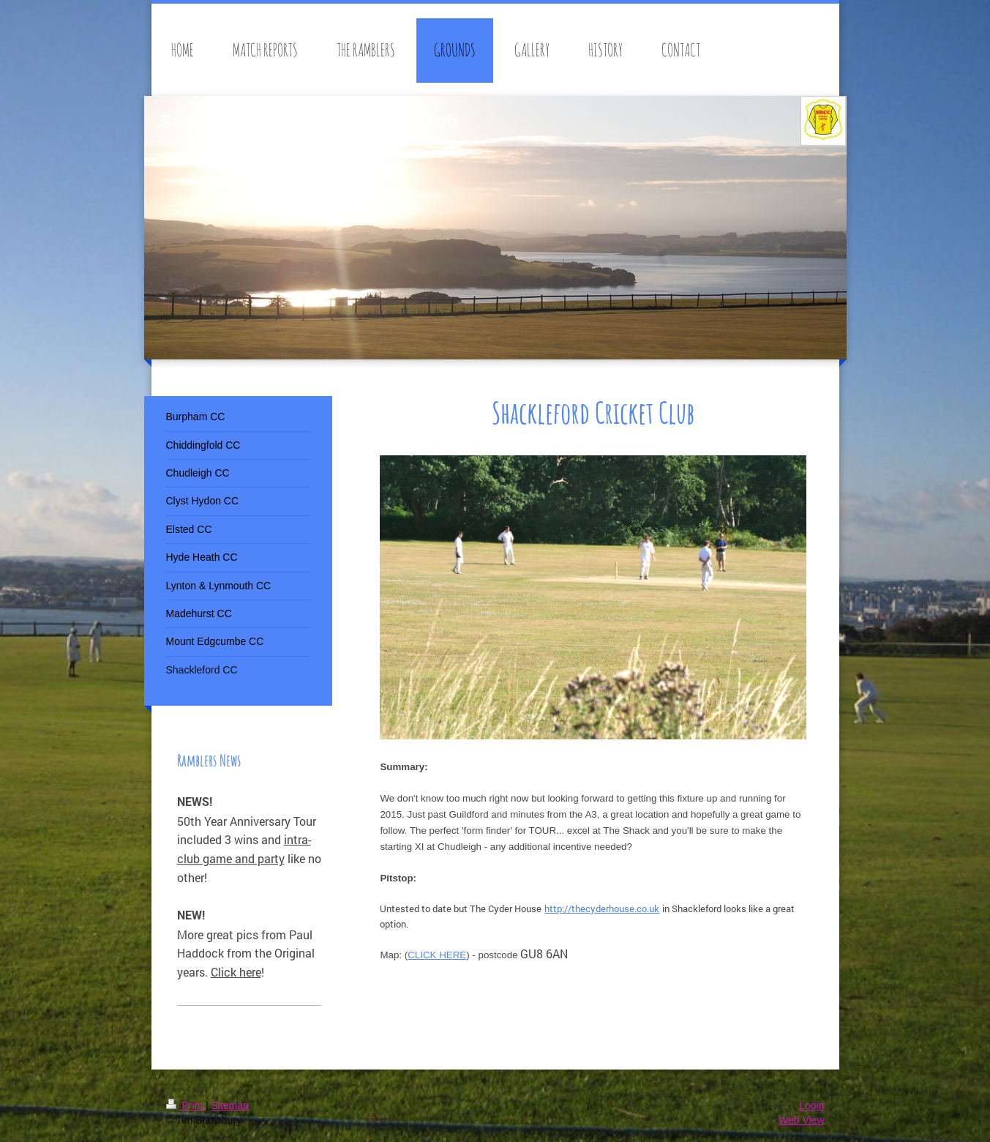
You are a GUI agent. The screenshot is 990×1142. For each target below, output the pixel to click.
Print (186, 1105)
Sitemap (230, 1105)
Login (811, 1105)
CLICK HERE (437, 954)
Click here (236, 971)
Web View (802, 1120)
